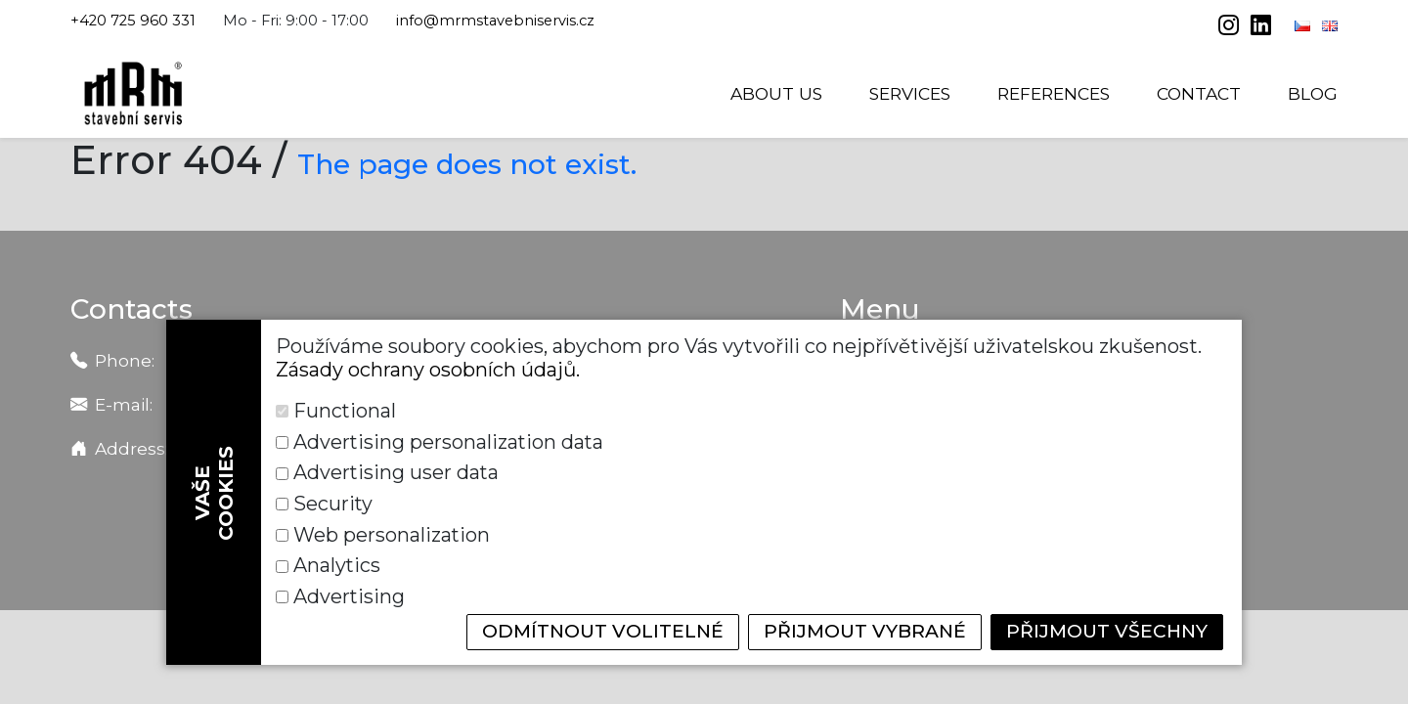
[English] (1330, 25)
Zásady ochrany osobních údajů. (428, 460)
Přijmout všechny (1102, 631)
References (1053, 93)
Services (909, 93)
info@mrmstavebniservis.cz (495, 20)
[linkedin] (1261, 27)
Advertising (349, 596)
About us (776, 93)
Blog (1313, 93)
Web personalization (392, 565)
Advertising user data (397, 534)
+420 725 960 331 (133, 20)
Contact (1199, 93)
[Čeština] (1304, 25)
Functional (345, 502)
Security (810, 534)
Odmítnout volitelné (580, 631)
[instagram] (1230, 27)
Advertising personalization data (926, 502)
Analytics (814, 565)
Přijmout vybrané (852, 631)
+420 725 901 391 (357, 362)
